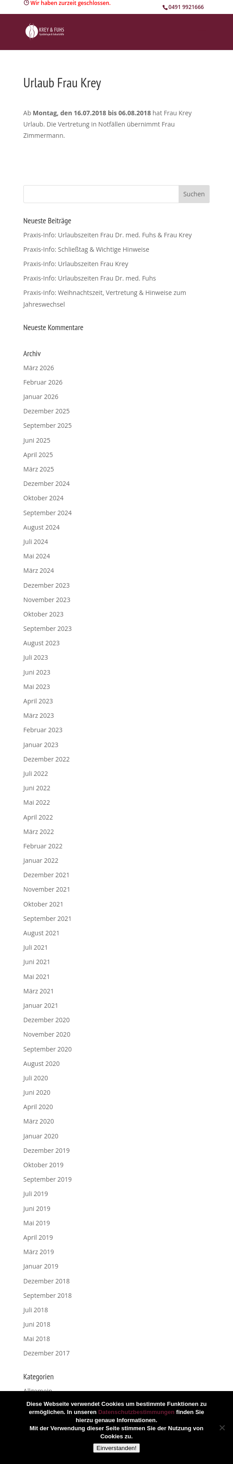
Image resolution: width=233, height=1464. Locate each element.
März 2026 (38, 367)
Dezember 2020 (46, 1019)
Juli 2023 (35, 657)
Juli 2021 (35, 947)
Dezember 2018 (46, 1281)
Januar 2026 (40, 396)
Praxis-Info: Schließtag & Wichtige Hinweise (86, 249)
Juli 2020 (35, 1078)
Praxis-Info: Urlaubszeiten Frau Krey (75, 263)
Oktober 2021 (43, 904)
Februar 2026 (43, 382)
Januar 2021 (40, 1005)
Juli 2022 (35, 773)
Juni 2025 (36, 440)
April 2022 (38, 817)
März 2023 (38, 715)
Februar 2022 (43, 846)
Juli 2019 (35, 1193)
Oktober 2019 (43, 1164)
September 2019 (47, 1179)
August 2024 (41, 527)
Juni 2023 (36, 672)
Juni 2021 (36, 961)
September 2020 (47, 1049)
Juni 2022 (36, 788)
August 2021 (41, 933)
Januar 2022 (40, 860)
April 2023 (38, 701)
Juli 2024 (35, 541)
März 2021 (38, 991)
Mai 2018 (36, 1338)
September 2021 (47, 918)
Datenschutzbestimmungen (136, 1412)
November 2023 (47, 599)
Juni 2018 (36, 1324)
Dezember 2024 (46, 483)
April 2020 (38, 1106)
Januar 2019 (40, 1266)
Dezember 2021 (46, 874)
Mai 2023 (36, 686)
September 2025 (47, 425)
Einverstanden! (117, 1448)
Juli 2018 (35, 1309)
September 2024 (47, 512)
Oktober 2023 (43, 614)
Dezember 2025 (46, 411)
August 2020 (41, 1063)
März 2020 (38, 1121)
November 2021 (47, 889)
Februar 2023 (43, 729)
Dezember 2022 (46, 759)
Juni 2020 (36, 1092)
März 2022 (38, 831)
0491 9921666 (186, 7)
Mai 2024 (36, 556)
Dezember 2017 (46, 1353)
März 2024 (38, 570)
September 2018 (47, 1295)
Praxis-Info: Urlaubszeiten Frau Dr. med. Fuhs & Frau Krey (107, 235)
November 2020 (47, 1034)
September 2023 (47, 628)
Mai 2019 (36, 1223)
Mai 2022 (36, 802)
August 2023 (41, 643)
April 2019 (38, 1237)
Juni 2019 (36, 1208)
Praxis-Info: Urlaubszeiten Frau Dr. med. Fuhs (89, 278)
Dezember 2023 (46, 585)
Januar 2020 (40, 1136)
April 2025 (38, 454)
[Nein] (221, 1427)
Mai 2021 (36, 976)
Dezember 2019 (46, 1150)
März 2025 (38, 469)
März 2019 (38, 1251)
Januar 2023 (40, 744)
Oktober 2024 (43, 498)
